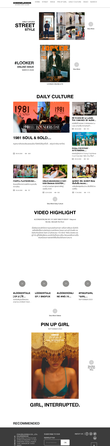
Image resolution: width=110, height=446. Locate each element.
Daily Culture (75, 1)
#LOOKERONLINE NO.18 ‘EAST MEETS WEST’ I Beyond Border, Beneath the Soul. (55, 213)
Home (37, 1)
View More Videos (55, 305)
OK (65, 435)
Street (45, 1)
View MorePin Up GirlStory (91, 358)
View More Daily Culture (55, 193)
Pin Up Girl (62, 1)
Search (93, 1)
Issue (52, 1)
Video (85, 1)
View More (90, 18)
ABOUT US (79, 426)
